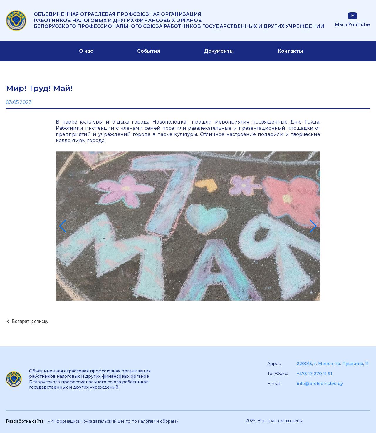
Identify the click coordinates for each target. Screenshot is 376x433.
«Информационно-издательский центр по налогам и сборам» (113, 421)
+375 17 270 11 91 (314, 373)
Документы (219, 51)
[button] (63, 226)
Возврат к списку (30, 321)
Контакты (290, 51)
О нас (86, 51)
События (148, 51)
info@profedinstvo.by (320, 383)
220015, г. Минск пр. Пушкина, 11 (333, 363)
